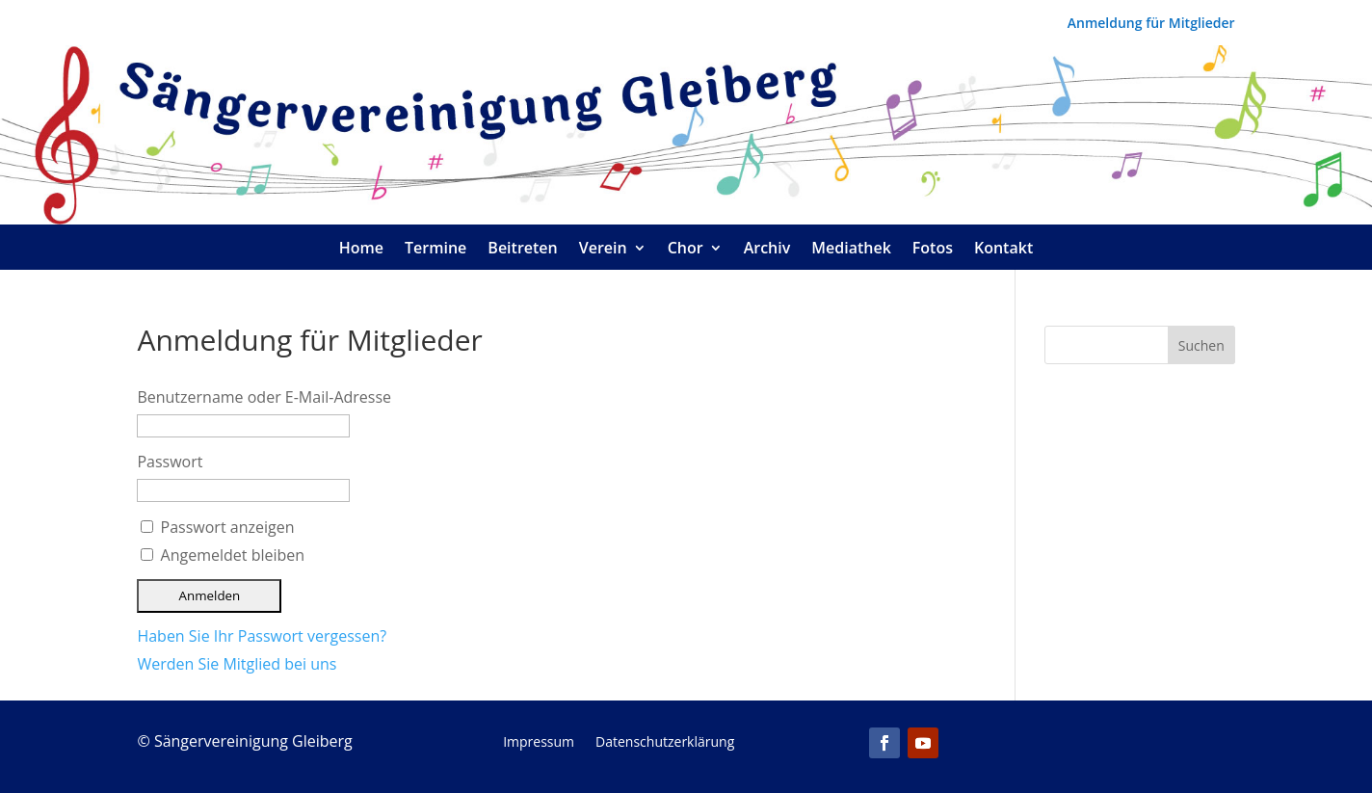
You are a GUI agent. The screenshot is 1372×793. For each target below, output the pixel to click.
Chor (685, 249)
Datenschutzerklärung (664, 743)
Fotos (932, 249)
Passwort (169, 461)
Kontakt (1003, 249)
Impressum (538, 743)
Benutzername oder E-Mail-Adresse (264, 397)
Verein (603, 249)
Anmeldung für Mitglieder (1151, 24)
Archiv (767, 249)
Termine (435, 249)
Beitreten (522, 249)
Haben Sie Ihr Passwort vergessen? (261, 636)
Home (361, 249)
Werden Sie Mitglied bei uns (236, 663)
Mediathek (851, 249)
